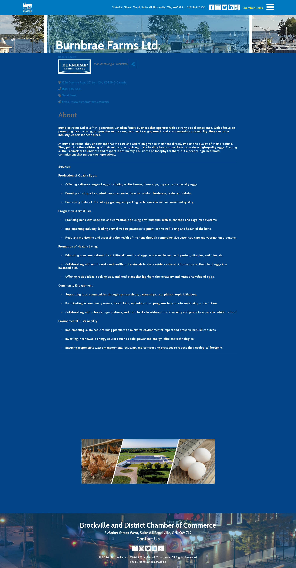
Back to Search (67, 57)
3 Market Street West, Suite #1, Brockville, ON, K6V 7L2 (147, 7)
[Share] (133, 64)
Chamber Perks (252, 8)
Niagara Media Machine (152, 561)
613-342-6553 (196, 7)
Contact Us (148, 539)
